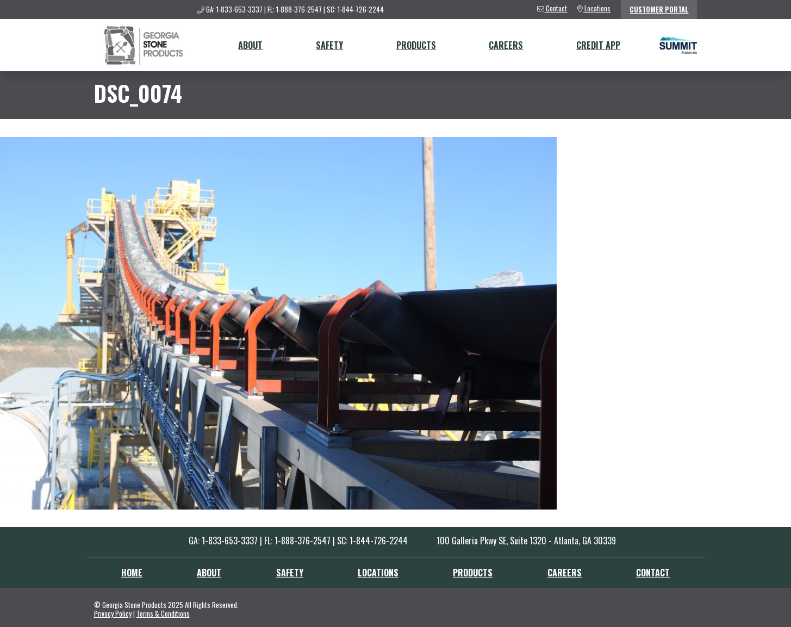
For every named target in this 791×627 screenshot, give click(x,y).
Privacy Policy (113, 614)
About (250, 45)
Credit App (598, 45)
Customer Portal (659, 9)
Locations (378, 572)
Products (416, 45)
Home (131, 572)
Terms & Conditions (163, 614)
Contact (653, 572)
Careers (506, 45)
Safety (329, 45)
